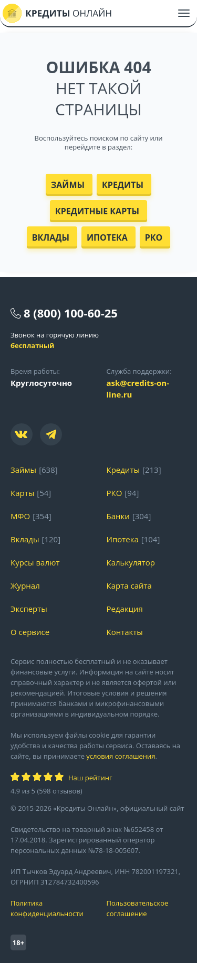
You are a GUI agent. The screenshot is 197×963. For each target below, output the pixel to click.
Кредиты (122, 185)
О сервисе (30, 632)
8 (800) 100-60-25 (71, 313)
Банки (118, 516)
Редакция (125, 608)
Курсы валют (35, 562)
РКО (154, 237)
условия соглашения (120, 756)
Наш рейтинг (90, 777)
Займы (68, 185)
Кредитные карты (97, 211)
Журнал (25, 585)
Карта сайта (129, 585)
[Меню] (183, 13)
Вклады (50, 237)
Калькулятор (131, 562)
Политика (51, 908)
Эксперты (29, 608)
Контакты (125, 632)
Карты (22, 493)
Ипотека (107, 237)
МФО (20, 516)
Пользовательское (147, 908)
